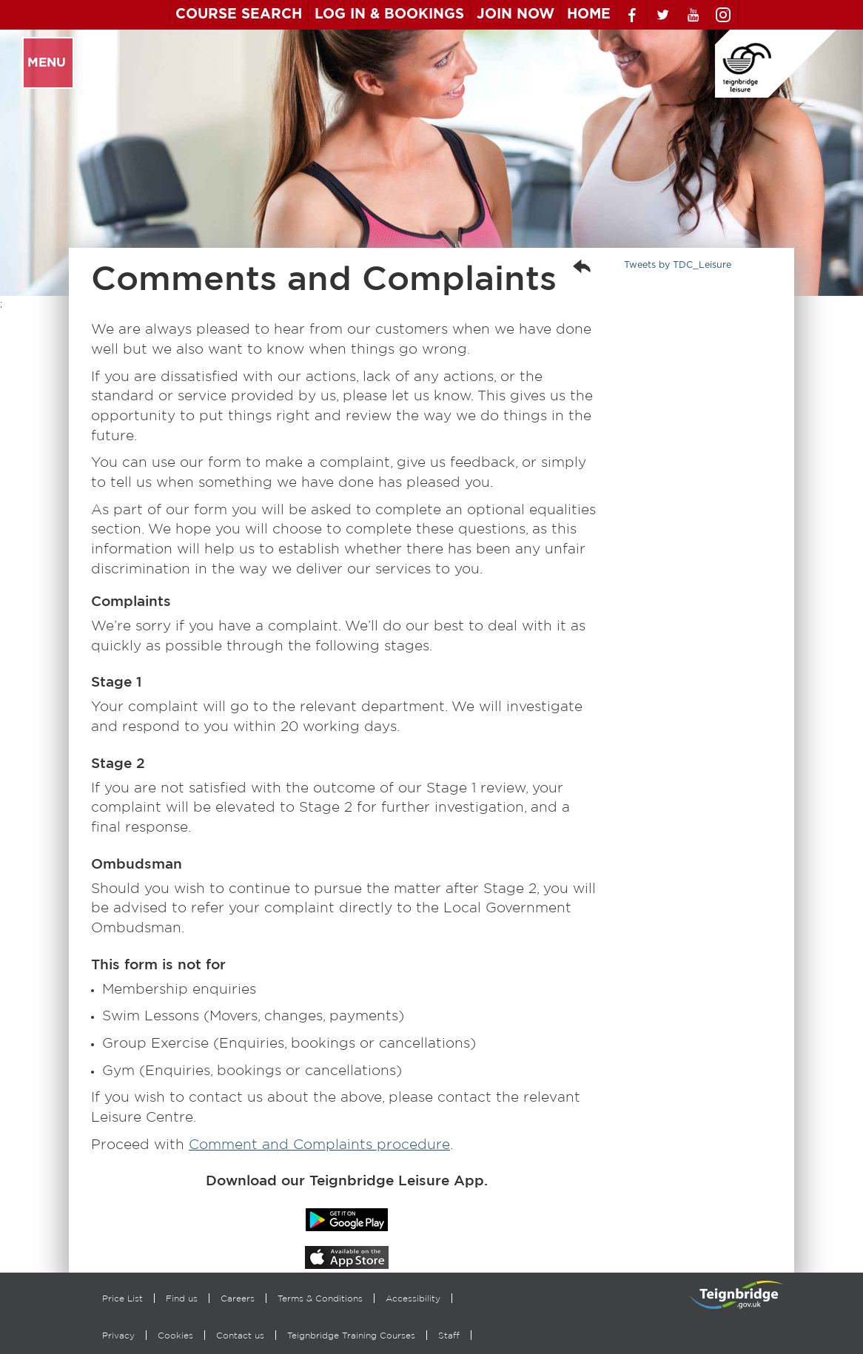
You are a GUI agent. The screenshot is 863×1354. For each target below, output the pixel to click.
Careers (238, 1298)
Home (589, 14)
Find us (182, 1298)
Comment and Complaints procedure (319, 1144)
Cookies (175, 1335)
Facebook (632, 15)
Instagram (723, 15)
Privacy (118, 1335)
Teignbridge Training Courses (351, 1335)
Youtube (693, 15)
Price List (122, 1298)
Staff (449, 1335)
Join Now (515, 14)
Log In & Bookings (389, 14)
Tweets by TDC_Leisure (677, 265)
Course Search (238, 14)
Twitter (662, 15)
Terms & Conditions (320, 1298)
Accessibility (413, 1298)
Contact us (240, 1335)
